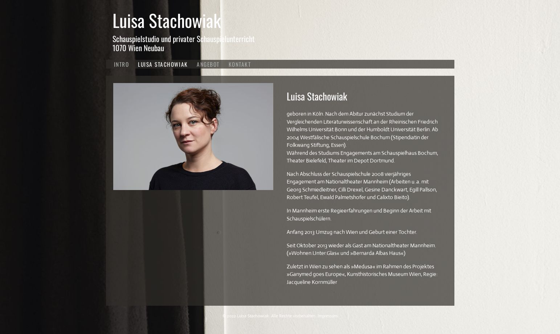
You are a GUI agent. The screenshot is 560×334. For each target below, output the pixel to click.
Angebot (208, 64)
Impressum (328, 316)
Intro (121, 64)
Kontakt (240, 64)
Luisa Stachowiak (167, 20)
